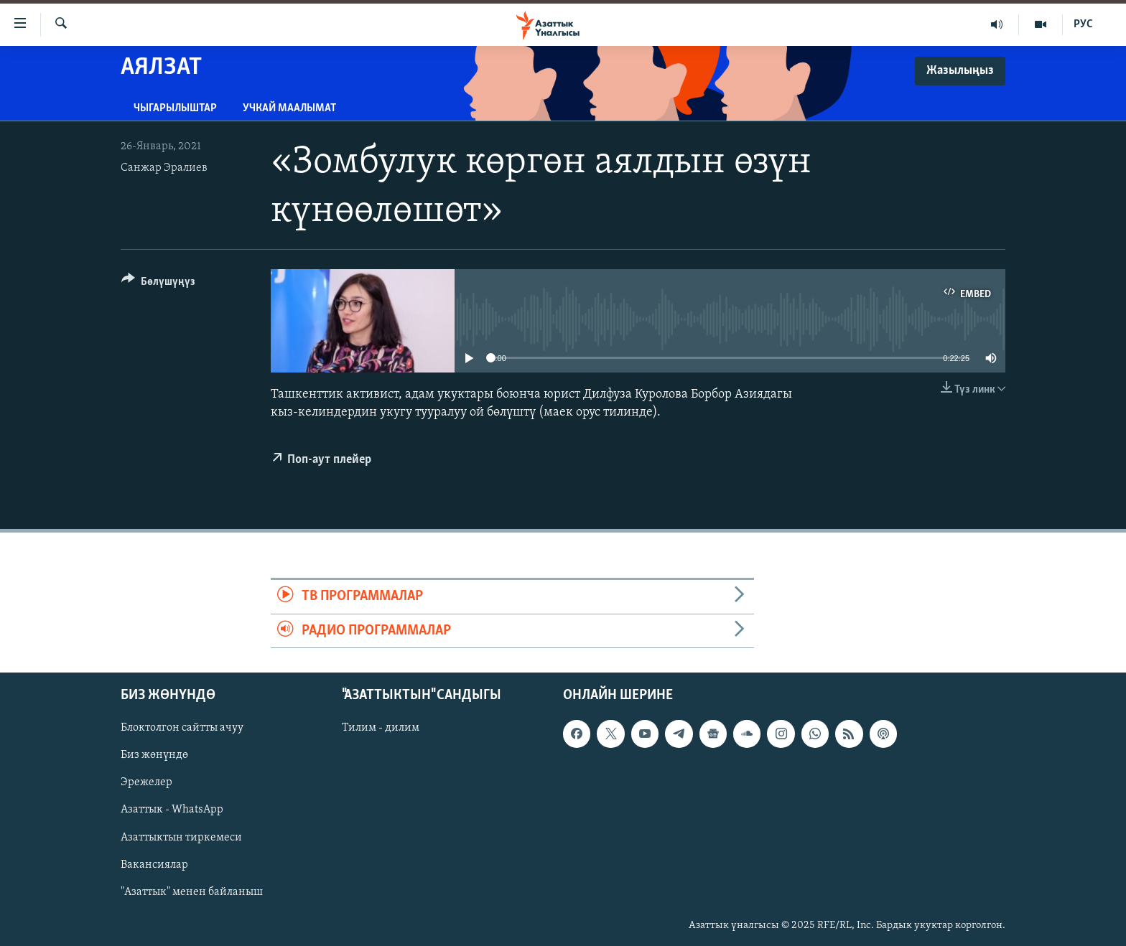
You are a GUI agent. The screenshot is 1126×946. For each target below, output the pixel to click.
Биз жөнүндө (154, 755)
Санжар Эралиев (164, 168)
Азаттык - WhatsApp (172, 809)
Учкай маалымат (289, 108)
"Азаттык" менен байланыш (192, 892)
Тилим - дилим (380, 728)
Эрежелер (146, 782)
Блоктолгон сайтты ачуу (182, 728)
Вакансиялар (154, 865)
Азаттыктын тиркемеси (181, 837)
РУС (1083, 24)
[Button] (158, 284)
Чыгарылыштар (175, 108)
